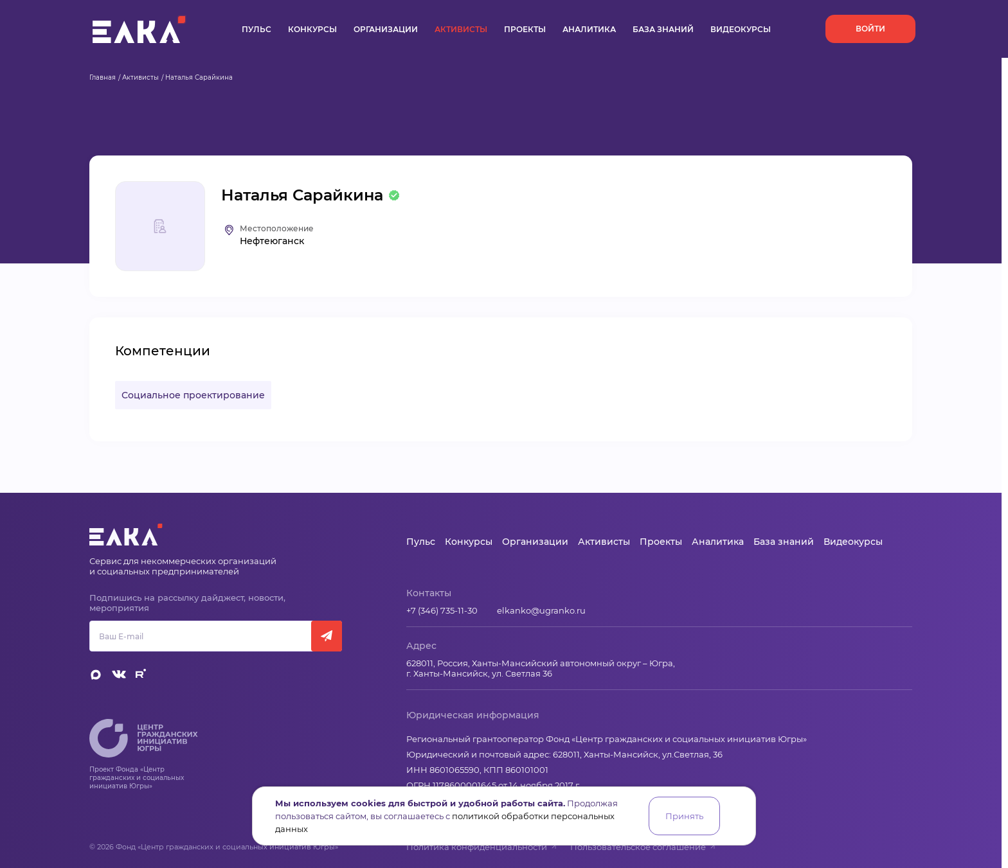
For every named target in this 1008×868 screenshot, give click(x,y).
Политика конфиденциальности (481, 847)
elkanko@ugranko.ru (541, 610)
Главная (102, 77)
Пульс (256, 29)
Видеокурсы (740, 29)
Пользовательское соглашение (643, 847)
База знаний (663, 29)
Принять (684, 816)
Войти (870, 28)
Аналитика (589, 29)
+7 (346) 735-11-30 (442, 610)
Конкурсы (312, 29)
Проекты (525, 29)
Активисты (461, 29)
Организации (386, 29)
